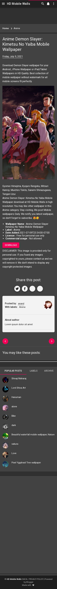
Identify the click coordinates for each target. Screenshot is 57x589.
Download (11, 245)
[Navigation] (3, 3)
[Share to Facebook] (25, 289)
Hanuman (16, 397)
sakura (15, 444)
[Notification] (48, 3)
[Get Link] (32, 289)
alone (14, 406)
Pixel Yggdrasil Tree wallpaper (26, 462)
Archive (49, 371)
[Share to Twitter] (17, 289)
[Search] (42, 3)
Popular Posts (13, 371)
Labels (34, 371)
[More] (40, 289)
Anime (5, 210)
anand (21, 303)
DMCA (24, 579)
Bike (14, 415)
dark (14, 425)
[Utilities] (53, 3)
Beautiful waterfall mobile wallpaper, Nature (33, 434)
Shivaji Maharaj (19, 378)
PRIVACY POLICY (36, 579)
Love (14, 453)
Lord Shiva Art (19, 387)
